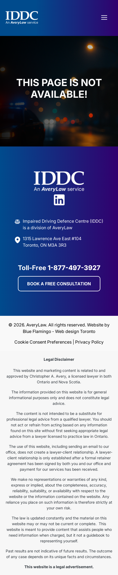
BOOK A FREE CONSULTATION (59, 283)
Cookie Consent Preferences (43, 342)
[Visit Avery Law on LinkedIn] (59, 200)
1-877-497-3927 (74, 268)
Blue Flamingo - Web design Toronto (59, 331)
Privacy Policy (89, 342)
